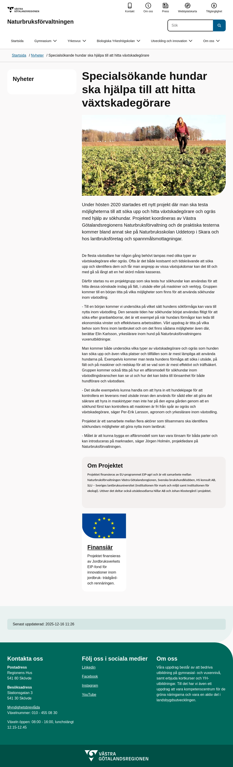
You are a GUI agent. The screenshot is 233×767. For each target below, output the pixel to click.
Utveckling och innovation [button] (171, 41)
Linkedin (89, 667)
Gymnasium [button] (45, 41)
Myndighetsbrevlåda (23, 707)
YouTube (89, 695)
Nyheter (23, 79)
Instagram (90, 685)
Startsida (17, 41)
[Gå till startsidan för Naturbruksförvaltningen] (40, 15)
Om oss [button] (211, 41)
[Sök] (190, 25)
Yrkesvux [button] (77, 41)
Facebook (90, 676)
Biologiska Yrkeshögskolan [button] (118, 41)
